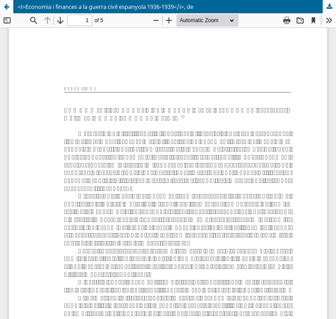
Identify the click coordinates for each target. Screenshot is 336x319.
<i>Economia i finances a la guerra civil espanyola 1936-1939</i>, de (105, 7)
